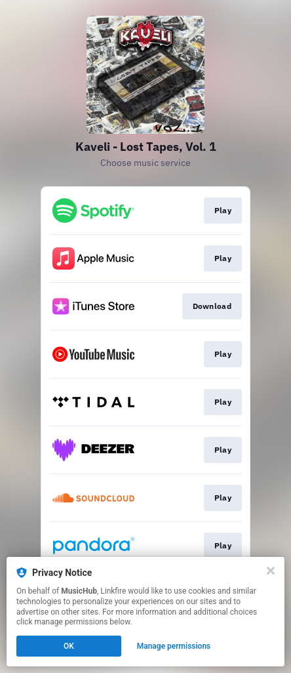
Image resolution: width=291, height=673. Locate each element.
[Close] (270, 570)
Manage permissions (174, 646)
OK (69, 646)
